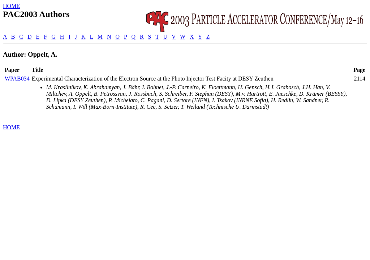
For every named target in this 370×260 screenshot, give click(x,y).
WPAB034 (17, 78)
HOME (11, 6)
